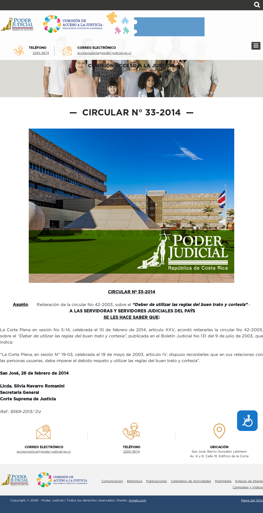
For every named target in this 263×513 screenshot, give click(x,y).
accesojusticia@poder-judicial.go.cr (104, 53)
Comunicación (112, 481)
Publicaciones (156, 481)
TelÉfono (37, 47)
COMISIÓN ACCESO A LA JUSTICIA (131, 66)
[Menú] (255, 46)
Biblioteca (134, 481)
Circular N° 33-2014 (131, 113)
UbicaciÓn (219, 447)
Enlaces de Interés (249, 481)
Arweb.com (137, 500)
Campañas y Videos (248, 487)
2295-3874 (41, 53)
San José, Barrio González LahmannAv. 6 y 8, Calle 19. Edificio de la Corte (219, 454)
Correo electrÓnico (96, 47)
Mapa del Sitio (252, 500)
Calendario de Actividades (191, 481)
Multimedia (223, 481)
